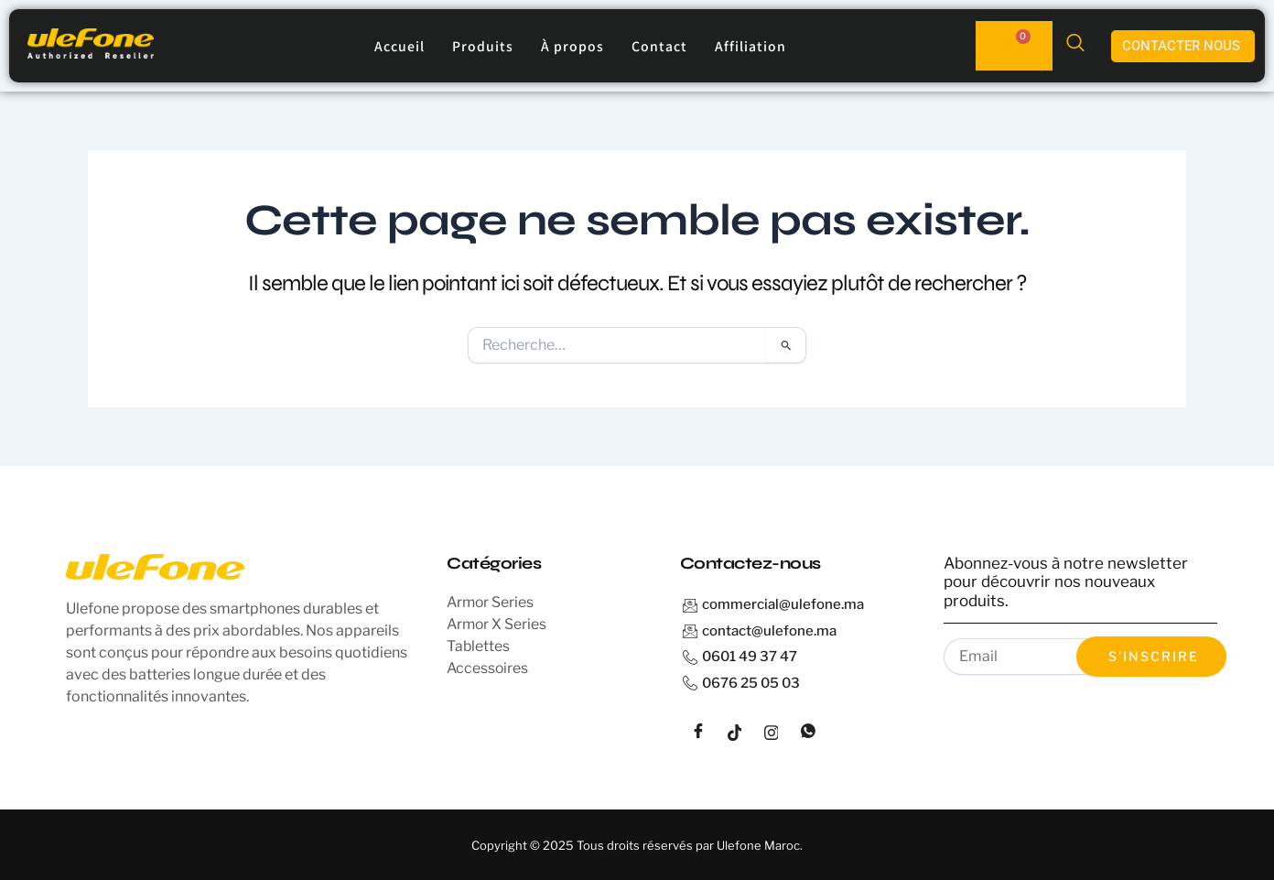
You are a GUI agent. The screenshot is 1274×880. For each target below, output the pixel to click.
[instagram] (771, 732)
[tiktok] (735, 732)
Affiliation (750, 46)
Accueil (399, 46)
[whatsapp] (808, 732)
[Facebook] (698, 732)
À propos (572, 46)
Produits (482, 46)
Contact (659, 46)
